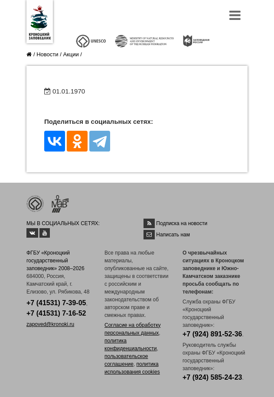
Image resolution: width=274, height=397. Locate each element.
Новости (47, 54)
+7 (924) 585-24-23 (212, 377)
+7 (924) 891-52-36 (212, 334)
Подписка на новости (181, 223)
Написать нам (173, 235)
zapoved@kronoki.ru (50, 324)
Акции (70, 54)
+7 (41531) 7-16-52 (56, 313)
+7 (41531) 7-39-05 (56, 303)
